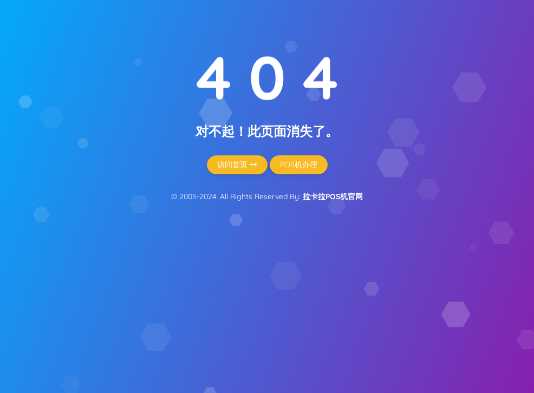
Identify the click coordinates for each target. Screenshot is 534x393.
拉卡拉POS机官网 (333, 196)
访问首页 (237, 164)
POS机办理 (298, 164)
